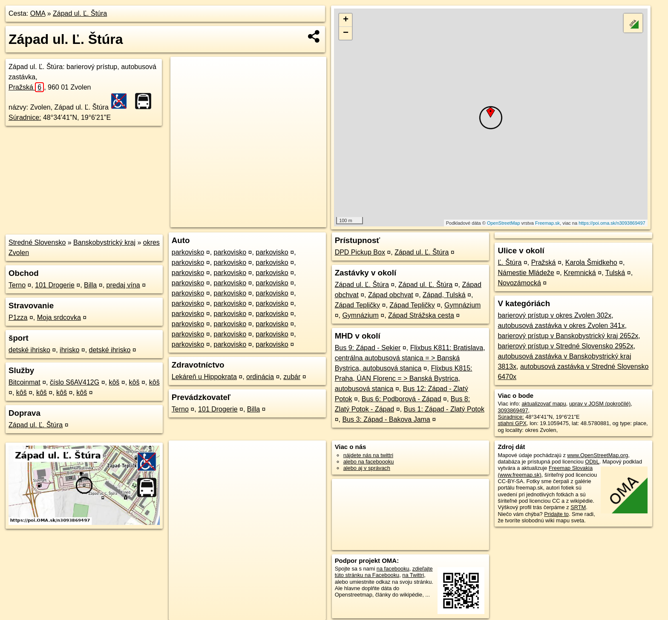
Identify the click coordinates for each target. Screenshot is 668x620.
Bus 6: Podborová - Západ (401, 399)
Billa (90, 285)
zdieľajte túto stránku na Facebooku (384, 571)
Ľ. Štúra (509, 262)
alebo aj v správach (366, 468)
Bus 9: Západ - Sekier (368, 347)
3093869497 (513, 410)
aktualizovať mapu (543, 403)
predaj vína (123, 285)
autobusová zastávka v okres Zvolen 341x (561, 325)
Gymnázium (462, 305)
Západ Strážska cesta (421, 315)
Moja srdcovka (59, 317)
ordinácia (260, 376)
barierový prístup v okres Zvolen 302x (554, 315)
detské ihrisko (29, 349)
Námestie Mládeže (526, 272)
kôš (114, 382)
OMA (38, 13)
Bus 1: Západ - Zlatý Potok (444, 409)
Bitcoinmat (24, 382)
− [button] (345, 33)
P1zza (18, 317)
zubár (291, 376)
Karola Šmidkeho (591, 262)
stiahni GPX (512, 423)
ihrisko (69, 349)
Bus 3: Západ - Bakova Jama (386, 419)
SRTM (578, 507)
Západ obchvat (390, 294)
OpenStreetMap (503, 223)
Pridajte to (556, 514)
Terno (17, 285)
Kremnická (580, 272)
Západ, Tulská (444, 294)
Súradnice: (25, 117)
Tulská (615, 272)
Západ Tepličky (357, 305)
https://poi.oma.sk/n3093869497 (612, 223)
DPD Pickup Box (360, 252)
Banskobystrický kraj (104, 242)
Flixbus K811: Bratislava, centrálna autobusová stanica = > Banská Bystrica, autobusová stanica (410, 358)
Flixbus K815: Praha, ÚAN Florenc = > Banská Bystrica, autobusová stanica (403, 378)
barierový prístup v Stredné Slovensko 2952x (565, 346)
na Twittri (413, 575)
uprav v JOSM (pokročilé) (600, 403)
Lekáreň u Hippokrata (204, 376)
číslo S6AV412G (74, 382)
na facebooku (393, 568)
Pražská (26, 87)
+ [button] (345, 20)
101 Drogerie (55, 285)
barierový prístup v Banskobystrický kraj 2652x (568, 335)
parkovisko (188, 252)
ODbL (592, 461)
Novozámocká (519, 283)
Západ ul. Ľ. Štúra (80, 13)
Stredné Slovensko (37, 242)
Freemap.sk (547, 223)
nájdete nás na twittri (368, 455)
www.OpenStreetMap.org (597, 455)
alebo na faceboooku (368, 461)
